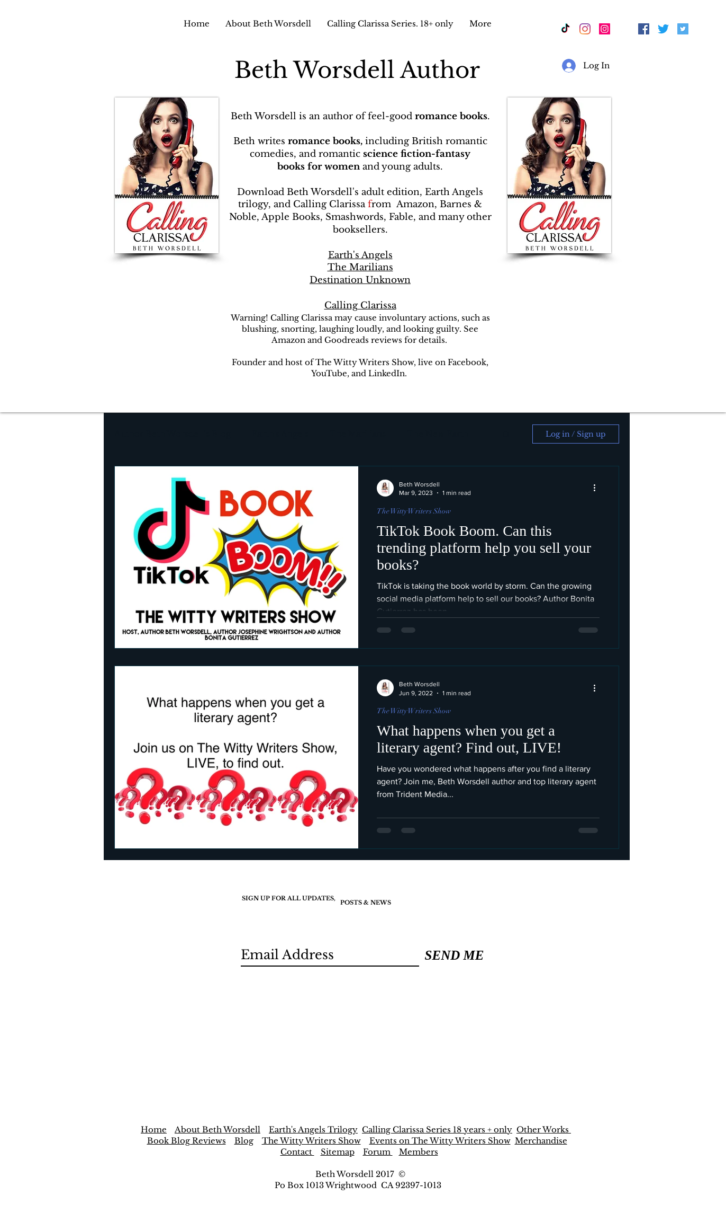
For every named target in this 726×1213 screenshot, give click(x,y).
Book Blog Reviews (186, 1141)
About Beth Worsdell (217, 1130)
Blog (243, 1141)
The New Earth (438, 434)
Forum (378, 1152)
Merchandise (541, 1141)
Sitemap (338, 1152)
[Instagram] (585, 28)
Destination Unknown (360, 280)
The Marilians (360, 267)
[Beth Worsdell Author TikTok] (565, 28)
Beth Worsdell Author (360, 70)
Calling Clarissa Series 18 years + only (437, 1130)
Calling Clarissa (360, 305)
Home (154, 1130)
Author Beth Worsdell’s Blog (172, 434)
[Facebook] (624, 28)
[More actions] (598, 488)
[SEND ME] (454, 955)
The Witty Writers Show (414, 511)
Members (418, 1152)
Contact (297, 1152)
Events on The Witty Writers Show (440, 1141)
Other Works (543, 1130)
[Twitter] (663, 28)
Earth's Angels (360, 255)
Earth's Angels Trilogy (313, 1130)
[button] (506, 435)
